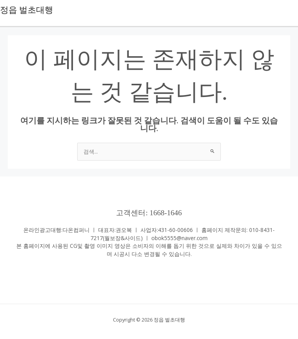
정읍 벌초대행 (26, 10)
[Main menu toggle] (290, 10)
